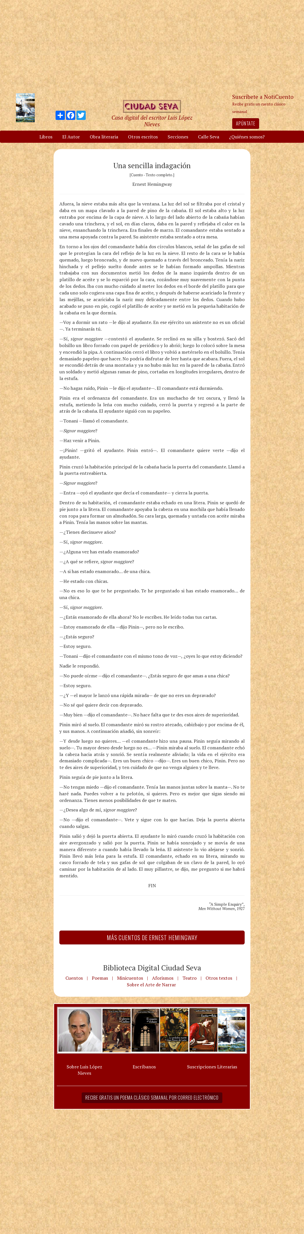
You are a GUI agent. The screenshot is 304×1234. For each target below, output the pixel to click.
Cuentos (74, 978)
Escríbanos (144, 1066)
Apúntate (245, 123)
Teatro (189, 978)
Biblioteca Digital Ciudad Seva (152, 967)
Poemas (100, 978)
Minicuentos (130, 978)
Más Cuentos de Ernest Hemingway (152, 937)
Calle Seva (208, 137)
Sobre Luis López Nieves (84, 1069)
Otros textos (219, 978)
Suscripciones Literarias (212, 1066)
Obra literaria (104, 137)
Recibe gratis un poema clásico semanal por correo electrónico (152, 1097)
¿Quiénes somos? (247, 137)
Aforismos (162, 978)
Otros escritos (143, 137)
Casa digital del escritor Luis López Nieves (151, 121)
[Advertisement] (152, 46)
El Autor (71, 137)
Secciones (178, 137)
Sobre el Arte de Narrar (151, 984)
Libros (45, 137)
